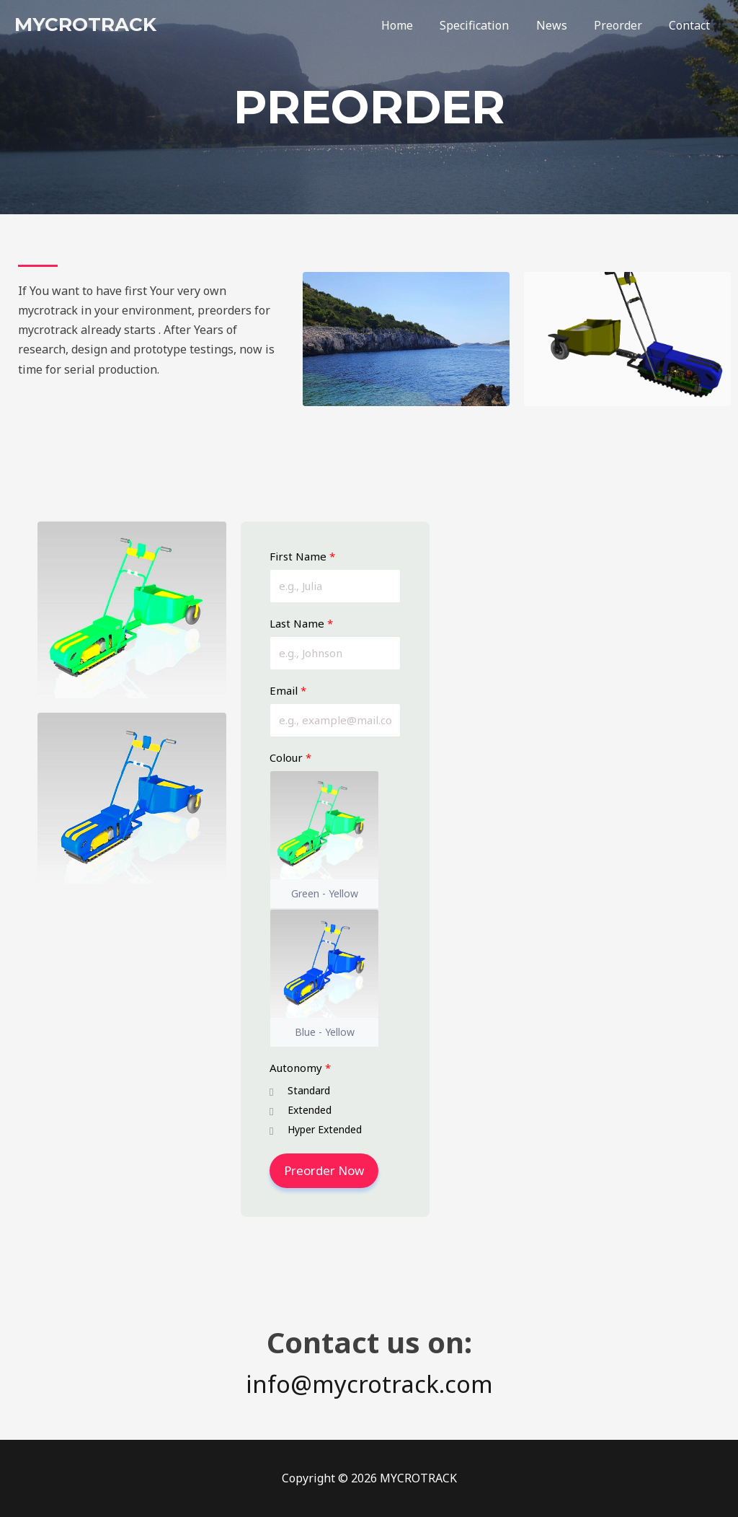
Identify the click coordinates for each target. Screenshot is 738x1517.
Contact (691, 25)
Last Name (301, 623)
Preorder (624, 25)
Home (414, 25)
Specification (488, 25)
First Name (302, 556)
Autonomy (300, 1068)
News (561, 25)
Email (288, 691)
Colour (290, 758)
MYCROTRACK (85, 24)
